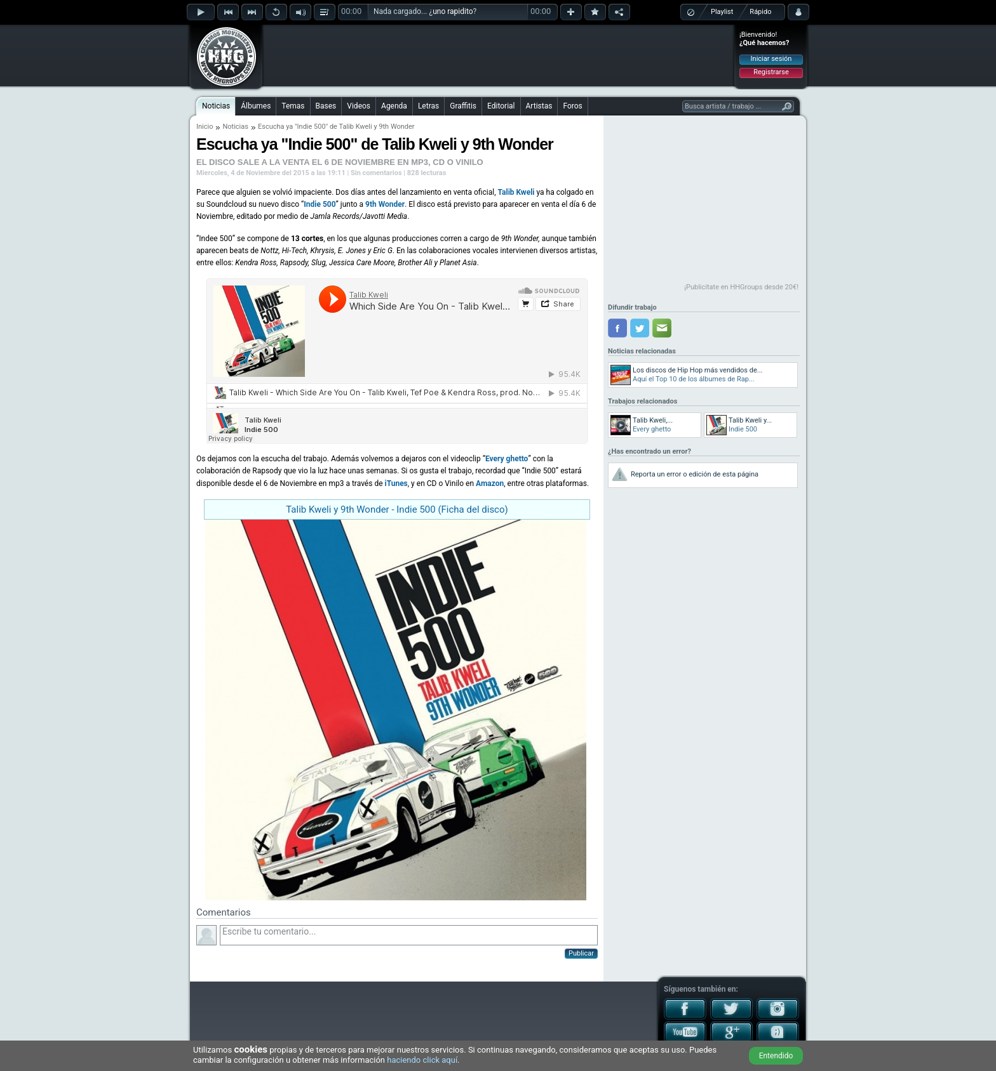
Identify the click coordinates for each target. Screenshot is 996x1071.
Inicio (204, 126)
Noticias (216, 106)
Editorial (501, 106)
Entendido (776, 1055)
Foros (572, 106)
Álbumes (256, 106)
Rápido (760, 12)
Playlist (722, 12)
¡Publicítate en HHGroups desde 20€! (741, 287)
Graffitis (463, 106)
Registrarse (770, 72)
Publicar (581, 953)
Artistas (539, 106)
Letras (428, 106)
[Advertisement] (498, 55)
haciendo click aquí (422, 1060)
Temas (292, 106)
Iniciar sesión (771, 59)
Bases (326, 106)
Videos (358, 106)
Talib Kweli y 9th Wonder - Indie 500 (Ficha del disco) (397, 509)
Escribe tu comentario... (409, 935)
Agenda (394, 106)
